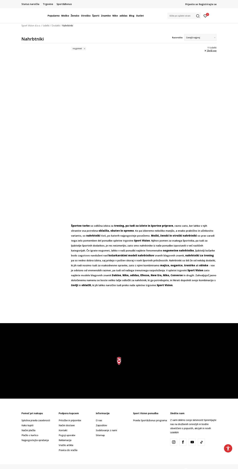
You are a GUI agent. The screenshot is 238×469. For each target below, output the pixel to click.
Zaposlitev (101, 425)
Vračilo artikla (66, 445)
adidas (134, 275)
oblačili (86, 285)
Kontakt (63, 430)
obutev (115, 230)
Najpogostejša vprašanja (35, 440)
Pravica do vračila (68, 450)
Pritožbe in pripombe (70, 420)
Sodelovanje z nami (106, 430)
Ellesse (144, 275)
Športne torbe (80, 225)
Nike (125, 275)
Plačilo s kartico (29, 435)
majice (164, 265)
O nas (99, 420)
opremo (129, 230)
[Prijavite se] (205, 15)
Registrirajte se (208, 4)
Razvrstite (177, 37)
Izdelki (46, 25)
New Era (156, 275)
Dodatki (56, 25)
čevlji (74, 285)
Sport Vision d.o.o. (31, 25)
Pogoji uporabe (67, 435)
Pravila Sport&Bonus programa (150, 420)
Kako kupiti (27, 425)
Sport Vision (165, 285)
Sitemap (100, 435)
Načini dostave (67, 425)
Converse (177, 275)
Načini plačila (28, 430)
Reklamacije (65, 440)
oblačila (104, 230)
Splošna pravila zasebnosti (35, 420)
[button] (184, 16)
